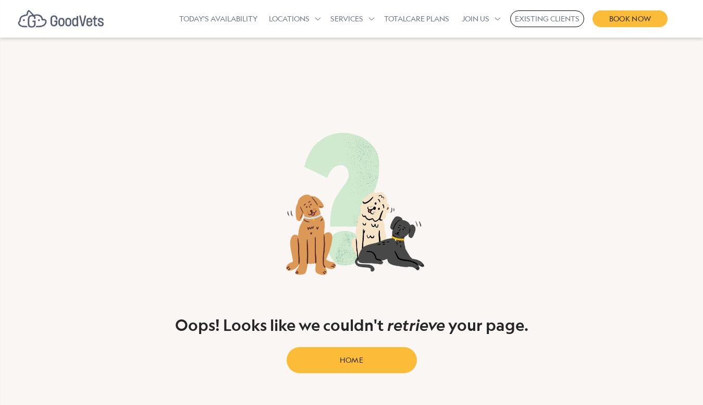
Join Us (475, 18)
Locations (289, 18)
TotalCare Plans (416, 18)
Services (346, 18)
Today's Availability (218, 18)
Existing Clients (547, 18)
